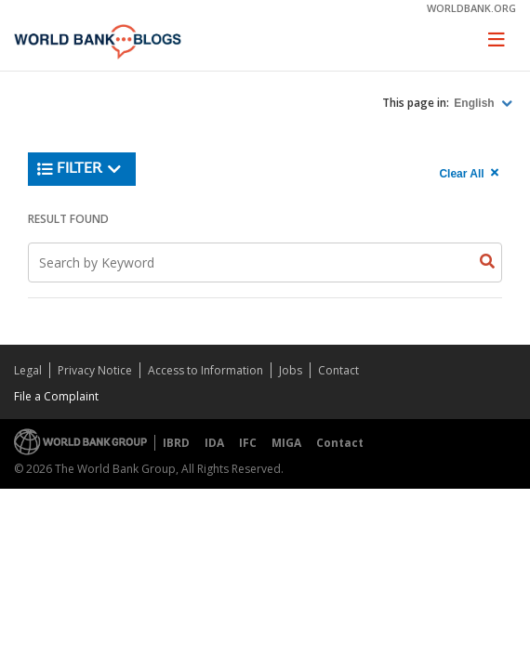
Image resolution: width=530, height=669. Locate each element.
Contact (338, 370)
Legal (28, 370)
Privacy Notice (95, 370)
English (475, 103)
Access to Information (205, 370)
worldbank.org (471, 8)
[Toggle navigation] (496, 39)
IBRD (176, 443)
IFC (248, 443)
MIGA (286, 443)
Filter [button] (79, 169)
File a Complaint (56, 396)
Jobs (290, 370)
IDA (214, 443)
